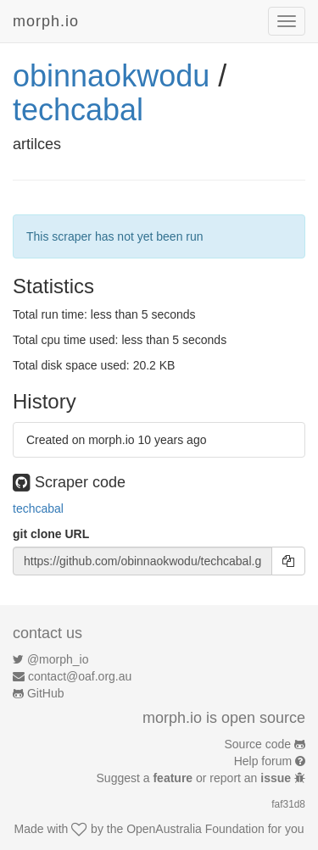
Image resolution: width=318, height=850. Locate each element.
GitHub (45, 693)
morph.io (46, 21)
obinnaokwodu (111, 75)
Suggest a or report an (195, 778)
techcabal (78, 109)
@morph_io (58, 659)
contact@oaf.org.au (79, 676)
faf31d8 (288, 804)
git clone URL (51, 534)
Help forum (263, 761)
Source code (258, 744)
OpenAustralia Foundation (195, 829)
